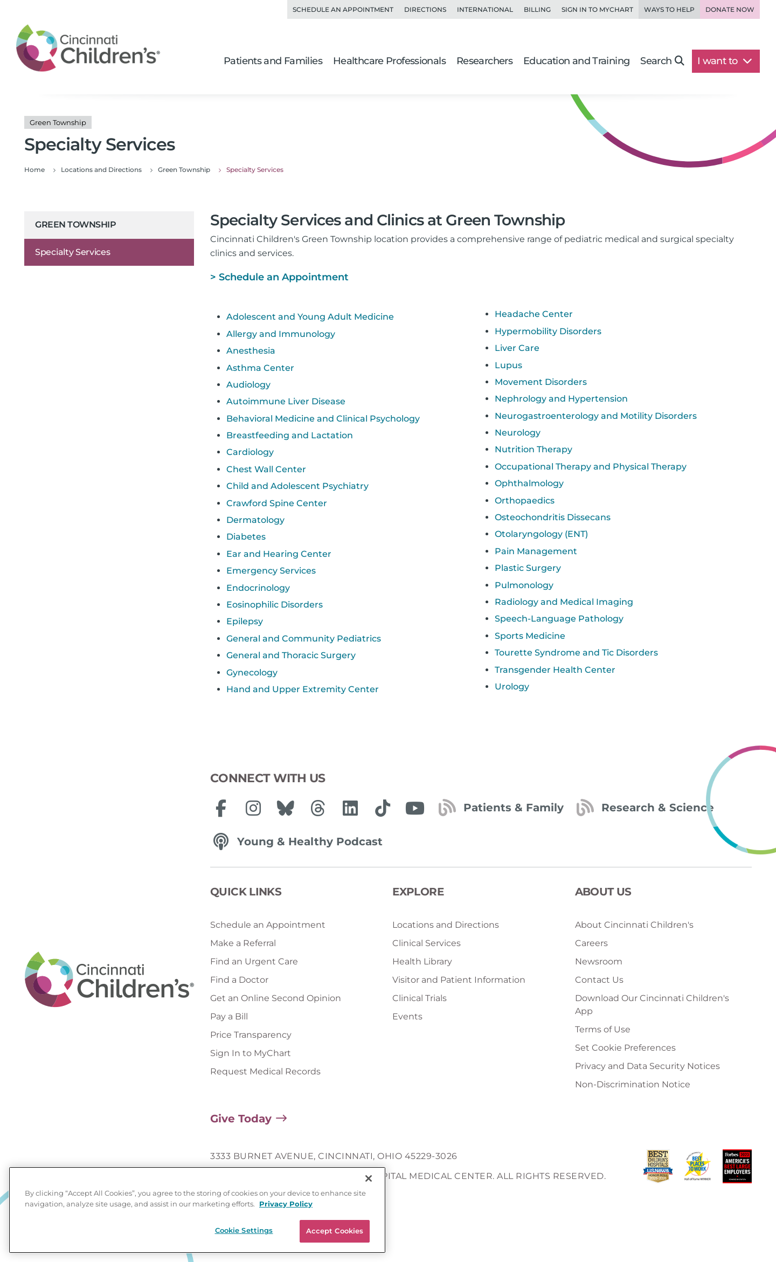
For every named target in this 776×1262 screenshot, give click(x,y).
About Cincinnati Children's (634, 925)
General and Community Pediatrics (303, 638)
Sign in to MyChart (597, 9)
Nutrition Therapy (533, 449)
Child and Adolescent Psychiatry (297, 486)
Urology (512, 686)
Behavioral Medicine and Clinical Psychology (323, 418)
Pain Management (536, 551)
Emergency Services (271, 571)
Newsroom (598, 961)
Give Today (241, 1118)
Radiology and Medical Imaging (564, 602)
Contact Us (599, 980)
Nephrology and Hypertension (561, 399)
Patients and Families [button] (273, 61)
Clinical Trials (419, 998)
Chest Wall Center (266, 469)
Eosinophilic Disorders (274, 604)
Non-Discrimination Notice (632, 1084)
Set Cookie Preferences (625, 1048)
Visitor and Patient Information (458, 980)
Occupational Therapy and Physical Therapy (591, 466)
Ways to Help (669, 9)
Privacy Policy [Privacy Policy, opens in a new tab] (286, 1228)
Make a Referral (243, 943)
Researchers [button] (484, 61)
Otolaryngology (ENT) (541, 534)
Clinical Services (426, 943)
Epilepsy (244, 621)
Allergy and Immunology (280, 334)
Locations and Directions (445, 925)
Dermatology (255, 520)
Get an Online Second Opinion (275, 998)
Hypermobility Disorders (548, 331)
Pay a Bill (229, 1016)
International (485, 9)
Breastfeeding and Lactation (289, 435)
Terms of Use (602, 1029)
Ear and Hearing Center (278, 554)
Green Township (75, 224)
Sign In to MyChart (250, 1053)
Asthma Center (260, 368)
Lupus (508, 365)
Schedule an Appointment (343, 9)
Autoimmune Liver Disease (285, 401)
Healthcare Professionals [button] (389, 61)
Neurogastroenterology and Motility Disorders (596, 416)
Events (407, 1016)
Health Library (422, 961)
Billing (537, 9)
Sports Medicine (530, 636)
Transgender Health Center (555, 670)
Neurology (518, 432)
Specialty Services (72, 252)
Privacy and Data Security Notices (647, 1066)
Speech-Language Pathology (559, 618)
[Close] (368, 1203)
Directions (425, 9)
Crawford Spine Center (276, 503)
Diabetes (246, 537)
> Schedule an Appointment (279, 277)
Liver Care (517, 348)
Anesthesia (250, 351)
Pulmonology (524, 585)
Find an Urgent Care (254, 961)
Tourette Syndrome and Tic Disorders (576, 652)
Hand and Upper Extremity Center (302, 689)
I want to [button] (724, 61)
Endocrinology (258, 588)
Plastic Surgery (528, 568)
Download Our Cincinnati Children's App (652, 1004)
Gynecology (252, 672)
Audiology (248, 385)
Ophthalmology (529, 483)
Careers (591, 943)
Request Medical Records (265, 1071)
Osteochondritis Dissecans (553, 517)
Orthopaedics (525, 500)
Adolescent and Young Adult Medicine (310, 317)
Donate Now (729, 9)
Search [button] (662, 61)
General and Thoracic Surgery (291, 655)
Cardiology (250, 452)
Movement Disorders (541, 382)
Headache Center (534, 314)
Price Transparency (251, 1035)
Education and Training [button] (576, 61)
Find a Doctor (239, 980)
